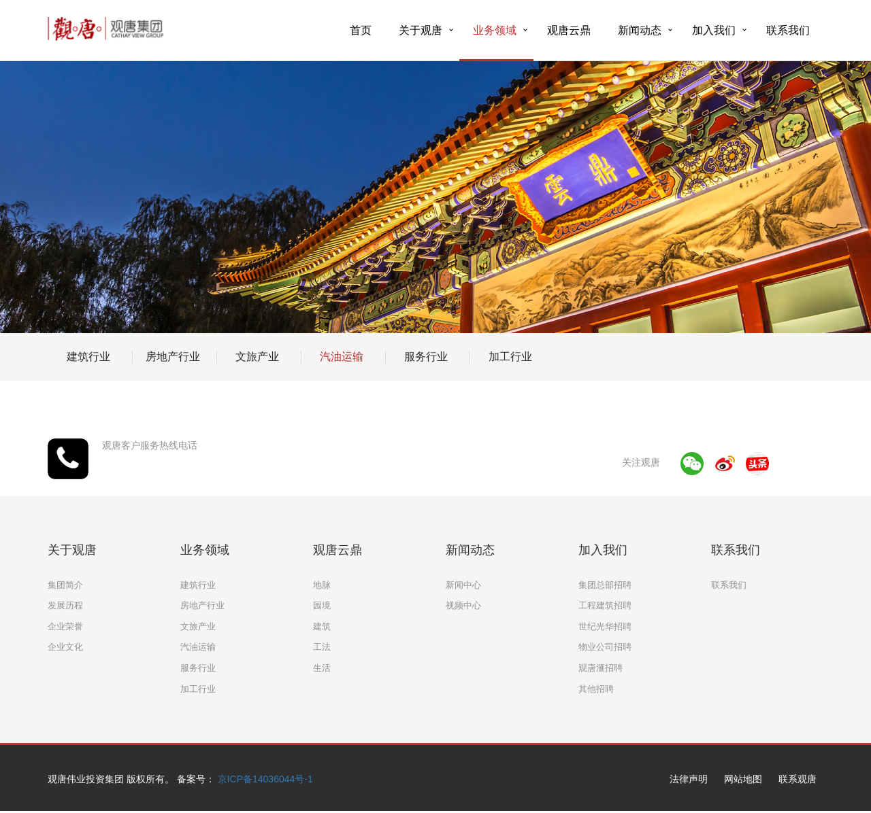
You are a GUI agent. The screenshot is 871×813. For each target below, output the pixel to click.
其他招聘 (596, 689)
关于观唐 (420, 30)
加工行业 (510, 356)
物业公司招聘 (604, 647)
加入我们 (714, 30)
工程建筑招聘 (604, 605)
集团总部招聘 (604, 585)
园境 (322, 605)
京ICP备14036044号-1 (265, 779)
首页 (361, 30)
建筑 (322, 626)
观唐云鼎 (569, 30)
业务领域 (494, 30)
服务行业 (426, 356)
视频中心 (463, 605)
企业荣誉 (65, 626)
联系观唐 (797, 779)
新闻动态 (639, 30)
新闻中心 (463, 585)
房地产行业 (173, 356)
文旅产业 (257, 356)
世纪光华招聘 (604, 626)
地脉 (322, 585)
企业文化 (65, 647)
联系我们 (788, 30)
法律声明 (689, 779)
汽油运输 (341, 356)
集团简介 (65, 585)
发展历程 (65, 605)
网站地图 (743, 779)
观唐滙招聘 (600, 668)
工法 (322, 647)
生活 (322, 668)
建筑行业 (88, 356)
